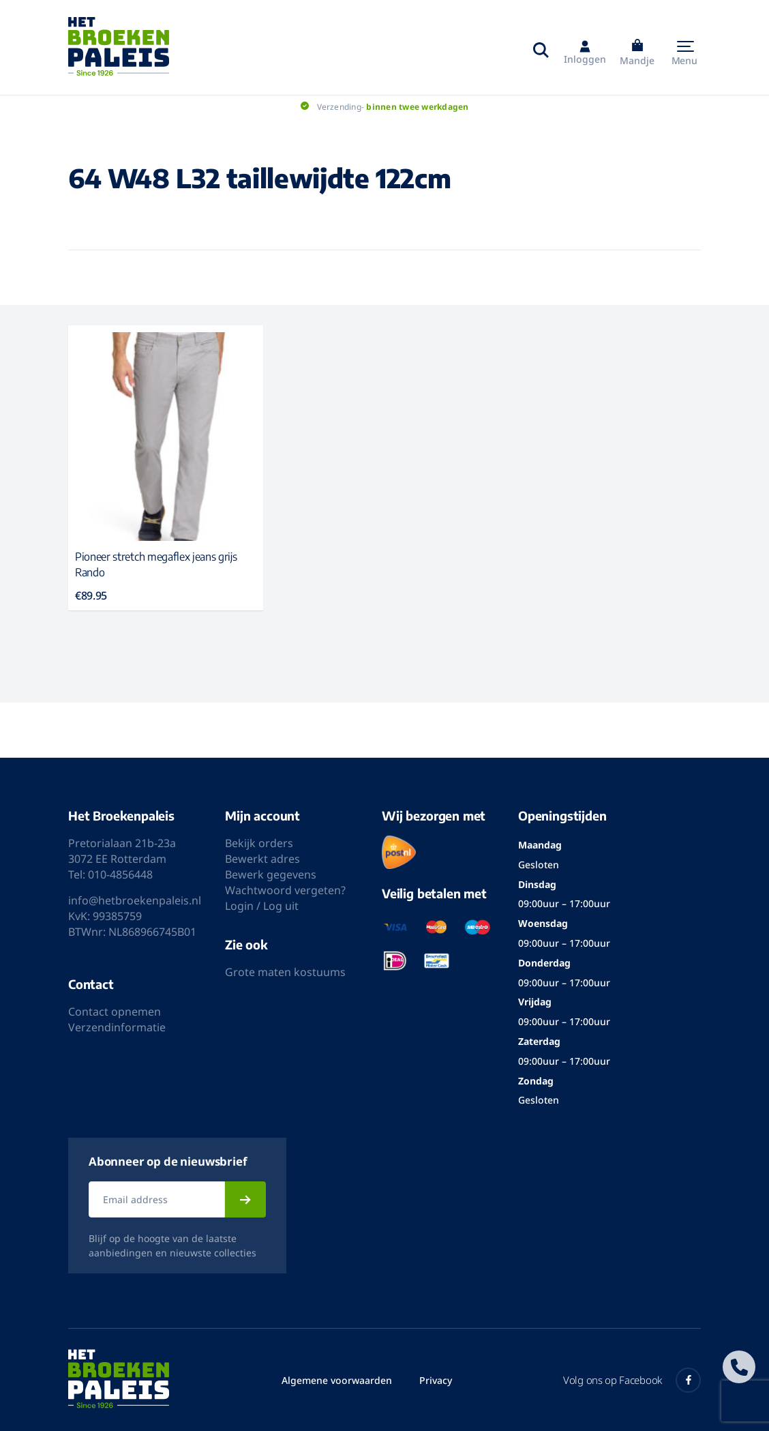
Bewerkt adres (262, 858)
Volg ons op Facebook (632, 1380)
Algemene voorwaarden (337, 1380)
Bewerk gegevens (270, 874)
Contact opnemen (114, 1011)
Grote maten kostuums (285, 971)
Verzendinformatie (117, 1027)
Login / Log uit (262, 905)
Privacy (435, 1380)
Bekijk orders (259, 843)
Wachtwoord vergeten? (285, 890)
